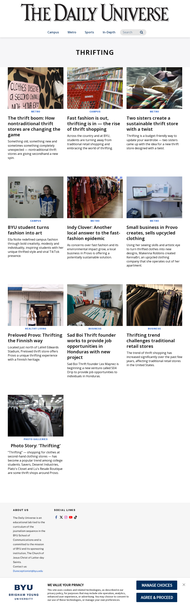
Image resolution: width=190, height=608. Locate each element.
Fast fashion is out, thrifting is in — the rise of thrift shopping (93, 123)
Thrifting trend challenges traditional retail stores (151, 340)
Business (95, 328)
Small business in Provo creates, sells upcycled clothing (152, 232)
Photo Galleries (36, 439)
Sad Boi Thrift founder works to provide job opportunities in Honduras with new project (91, 346)
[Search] (133, 32)
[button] (184, 584)
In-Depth (109, 32)
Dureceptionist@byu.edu (28, 570)
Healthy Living (35, 328)
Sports (89, 32)
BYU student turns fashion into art (28, 230)
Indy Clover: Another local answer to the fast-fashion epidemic (93, 232)
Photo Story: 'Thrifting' (36, 445)
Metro (72, 32)
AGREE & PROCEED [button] (157, 597)
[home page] (95, 16)
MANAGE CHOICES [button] (157, 585)
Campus (53, 32)
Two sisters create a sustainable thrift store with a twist (152, 123)
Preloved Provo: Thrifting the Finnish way (35, 338)
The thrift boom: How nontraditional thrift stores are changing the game (34, 126)
